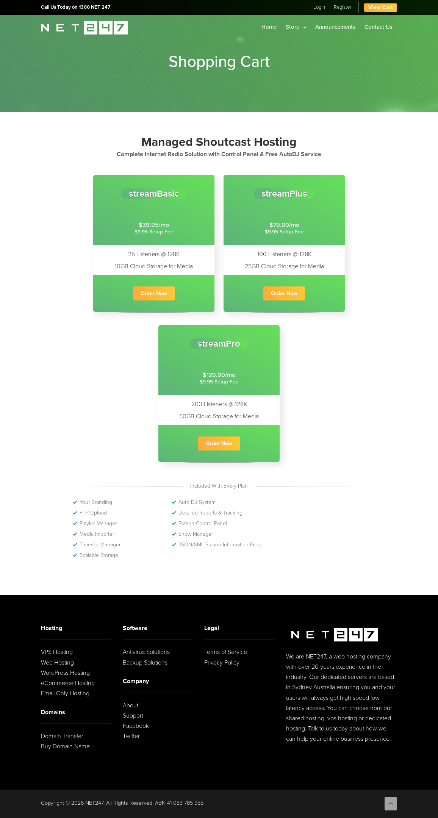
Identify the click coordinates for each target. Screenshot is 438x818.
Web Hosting (57, 662)
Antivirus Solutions (146, 652)
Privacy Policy (221, 662)
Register (342, 7)
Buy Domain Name (65, 746)
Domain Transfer (62, 736)
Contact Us (378, 26)
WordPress (65, 673)
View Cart (380, 7)
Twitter (131, 736)
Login (319, 7)
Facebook (136, 726)
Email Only (65, 693)
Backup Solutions (145, 662)
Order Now (154, 293)
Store (296, 26)
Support (133, 715)
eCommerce (68, 683)
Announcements (335, 26)
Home (269, 26)
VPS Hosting (57, 652)
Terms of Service (225, 652)
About (130, 705)
